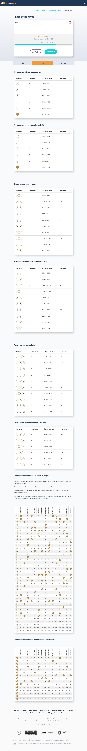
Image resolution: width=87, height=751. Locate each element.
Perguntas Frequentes (21, 719)
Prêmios (33, 713)
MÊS (22, 63)
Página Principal (40, 10)
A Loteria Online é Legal (54, 719)
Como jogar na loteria (38, 719)
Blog (50, 713)
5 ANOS (63, 63)
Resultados (52, 10)
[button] (84, 3)
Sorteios (42, 713)
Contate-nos (29, 721)
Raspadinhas (59, 713)
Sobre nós (68, 719)
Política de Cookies (54, 721)
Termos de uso (40, 721)
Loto (60, 10)
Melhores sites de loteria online (52, 710)
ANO (42, 63)
